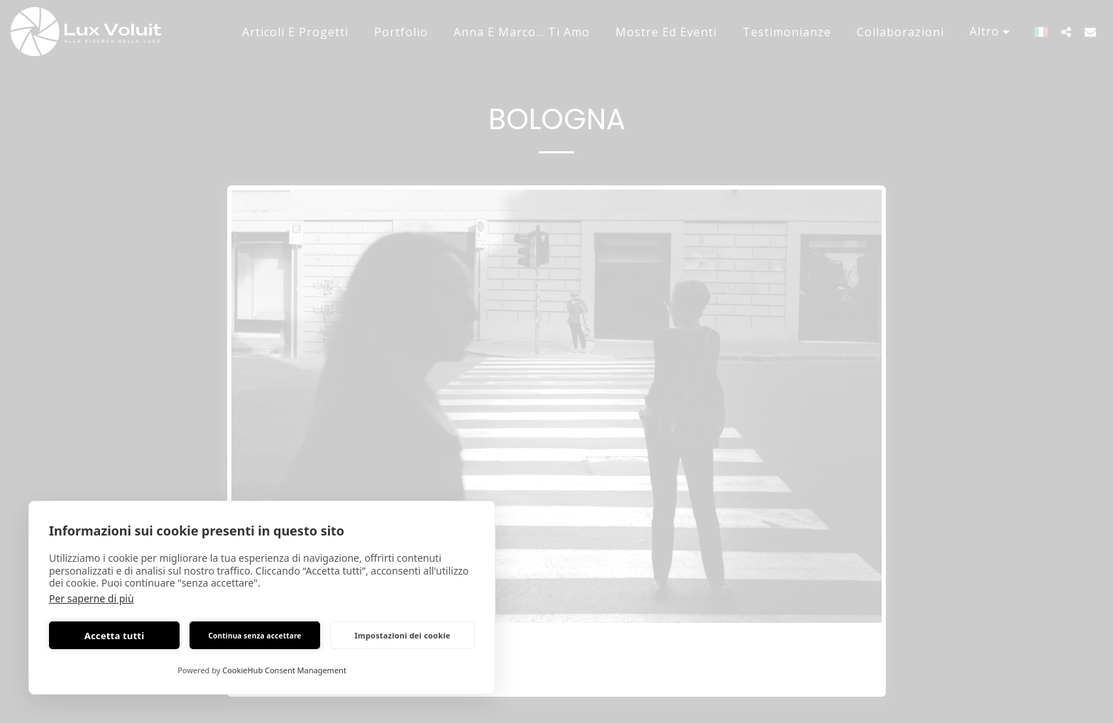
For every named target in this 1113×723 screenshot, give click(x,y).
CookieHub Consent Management (284, 670)
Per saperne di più (91, 598)
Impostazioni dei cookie (403, 635)
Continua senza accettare (254, 636)
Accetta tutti (114, 635)
